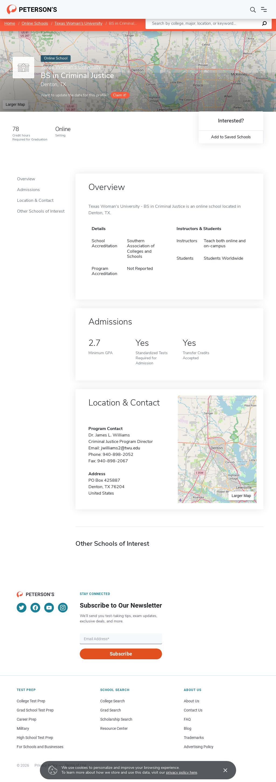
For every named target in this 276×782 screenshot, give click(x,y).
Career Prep (26, 719)
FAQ (187, 719)
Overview (26, 179)
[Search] (253, 9)
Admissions (28, 190)
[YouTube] (49, 607)
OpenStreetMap (239, 33)
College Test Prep (31, 701)
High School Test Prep (35, 737)
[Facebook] (35, 607)
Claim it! (119, 95)
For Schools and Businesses (40, 747)
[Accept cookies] (221, 770)
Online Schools (35, 23)
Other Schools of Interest (40, 211)
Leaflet (211, 33)
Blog (187, 728)
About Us (191, 701)
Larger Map (15, 104)
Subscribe (121, 654)
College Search (112, 701)
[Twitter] (21, 607)
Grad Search (110, 710)
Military (23, 728)
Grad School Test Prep (35, 710)
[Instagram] (63, 607)
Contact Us (193, 710)
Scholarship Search (116, 719)
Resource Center (114, 728)
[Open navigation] (263, 9)
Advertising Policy (198, 747)
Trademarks (194, 737)
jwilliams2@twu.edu (120, 448)
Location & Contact (35, 200)
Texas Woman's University (78, 23)
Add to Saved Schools (231, 137)
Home (9, 23)
